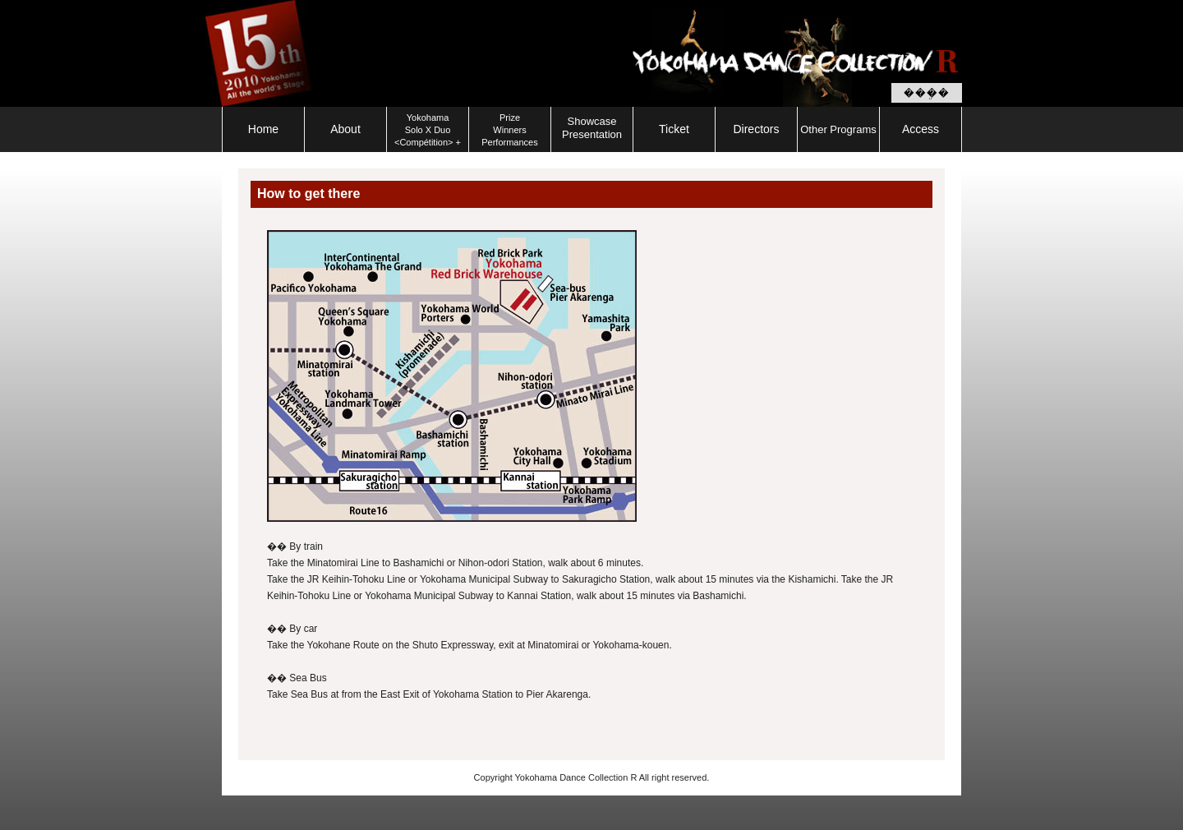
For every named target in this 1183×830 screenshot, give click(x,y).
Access (920, 129)
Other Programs (838, 129)
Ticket (674, 129)
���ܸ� (927, 92)
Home (263, 129)
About (345, 129)
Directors (756, 129)
